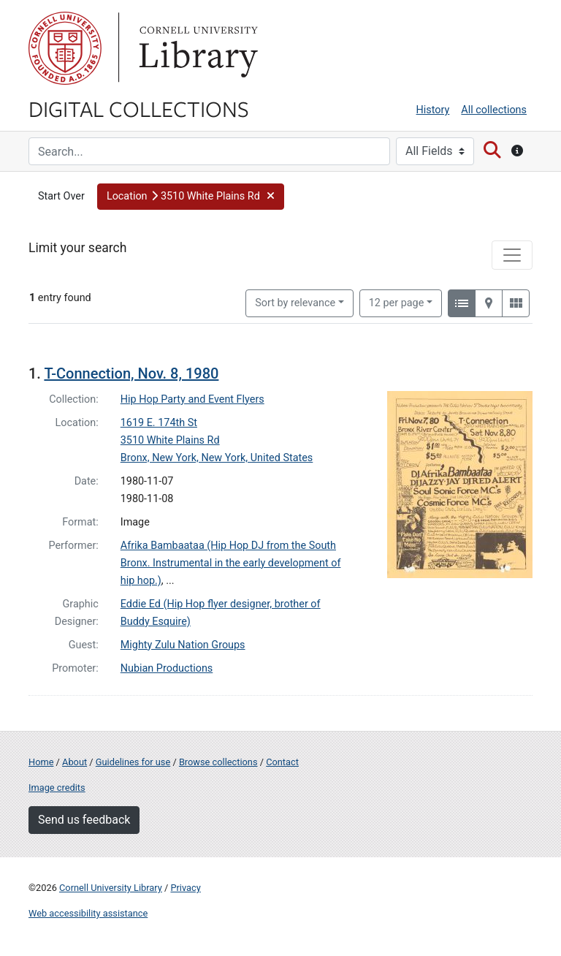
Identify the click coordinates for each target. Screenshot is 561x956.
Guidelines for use (133, 761)
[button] (190, 196)
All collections (494, 110)
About (74, 761)
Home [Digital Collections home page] (40, 761)
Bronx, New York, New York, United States (217, 458)
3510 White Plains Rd (170, 440)
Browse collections (218, 761)
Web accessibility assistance (88, 913)
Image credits (56, 787)
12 (396, 302)
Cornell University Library (110, 887)
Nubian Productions (167, 668)
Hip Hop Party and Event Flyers (192, 399)
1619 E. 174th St (159, 423)
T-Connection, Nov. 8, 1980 (131, 373)
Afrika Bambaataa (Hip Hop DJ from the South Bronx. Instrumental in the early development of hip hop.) (231, 563)
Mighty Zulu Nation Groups (183, 645)
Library (196, 48)
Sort (295, 303)
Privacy (185, 887)
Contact (282, 761)
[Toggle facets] (512, 255)
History (433, 110)
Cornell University (65, 48)
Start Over (61, 196)
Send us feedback (84, 820)
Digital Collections (138, 108)
